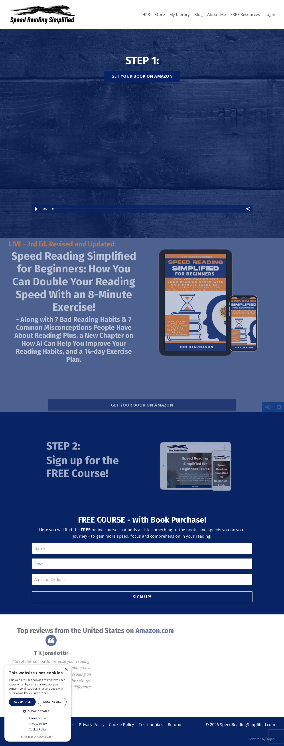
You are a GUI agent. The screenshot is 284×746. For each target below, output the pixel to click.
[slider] (147, 209)
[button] (38, 711)
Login (269, 14)
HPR (146, 14)
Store (159, 14)
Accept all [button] (22, 702)
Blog (198, 14)
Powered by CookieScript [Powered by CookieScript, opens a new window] (38, 736)
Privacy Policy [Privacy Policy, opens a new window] (38, 724)
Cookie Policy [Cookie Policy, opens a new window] (38, 729)
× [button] (66, 669)
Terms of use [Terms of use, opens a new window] (38, 718)
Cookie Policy (121, 724)
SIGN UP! (142, 596)
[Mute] (248, 209)
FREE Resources (245, 14)
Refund (174, 724)
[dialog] (37, 703)
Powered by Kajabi (261, 739)
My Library (179, 14)
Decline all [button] (52, 702)
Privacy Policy (92, 724)
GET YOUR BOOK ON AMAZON (142, 76)
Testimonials (150, 724)
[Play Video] (36, 209)
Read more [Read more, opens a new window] (41, 693)
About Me (216, 14)
